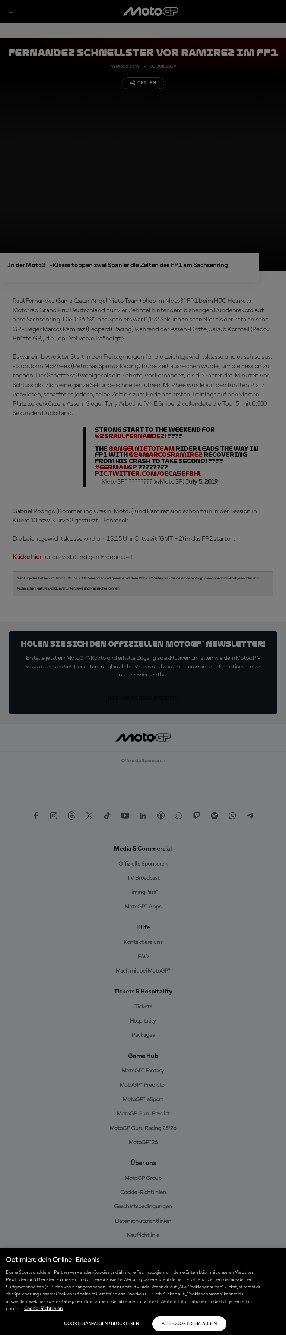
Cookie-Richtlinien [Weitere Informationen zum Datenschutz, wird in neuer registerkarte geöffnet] (43, 1308)
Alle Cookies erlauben (189, 1324)
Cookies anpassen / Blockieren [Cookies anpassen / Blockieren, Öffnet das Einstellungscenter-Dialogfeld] (101, 1324)
